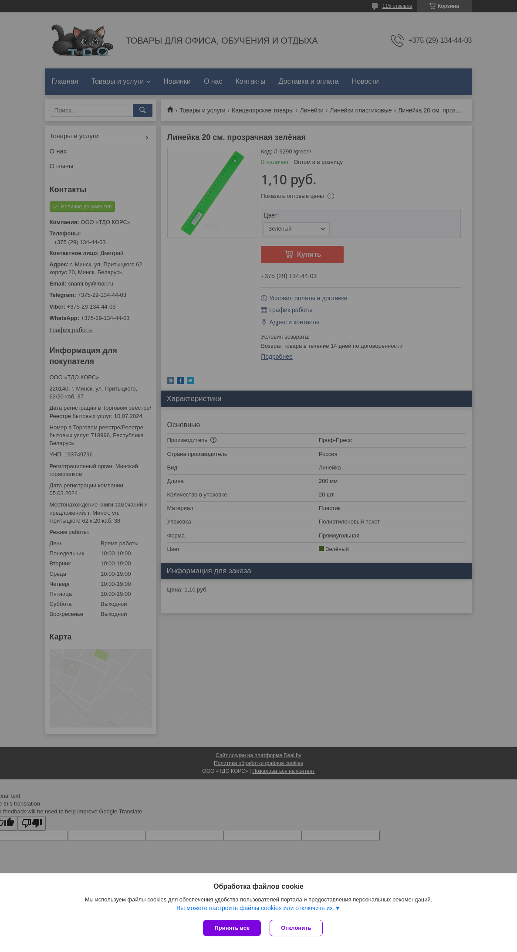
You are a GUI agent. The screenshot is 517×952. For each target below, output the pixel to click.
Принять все (232, 928)
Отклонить (296, 928)
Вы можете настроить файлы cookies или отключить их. (255, 907)
